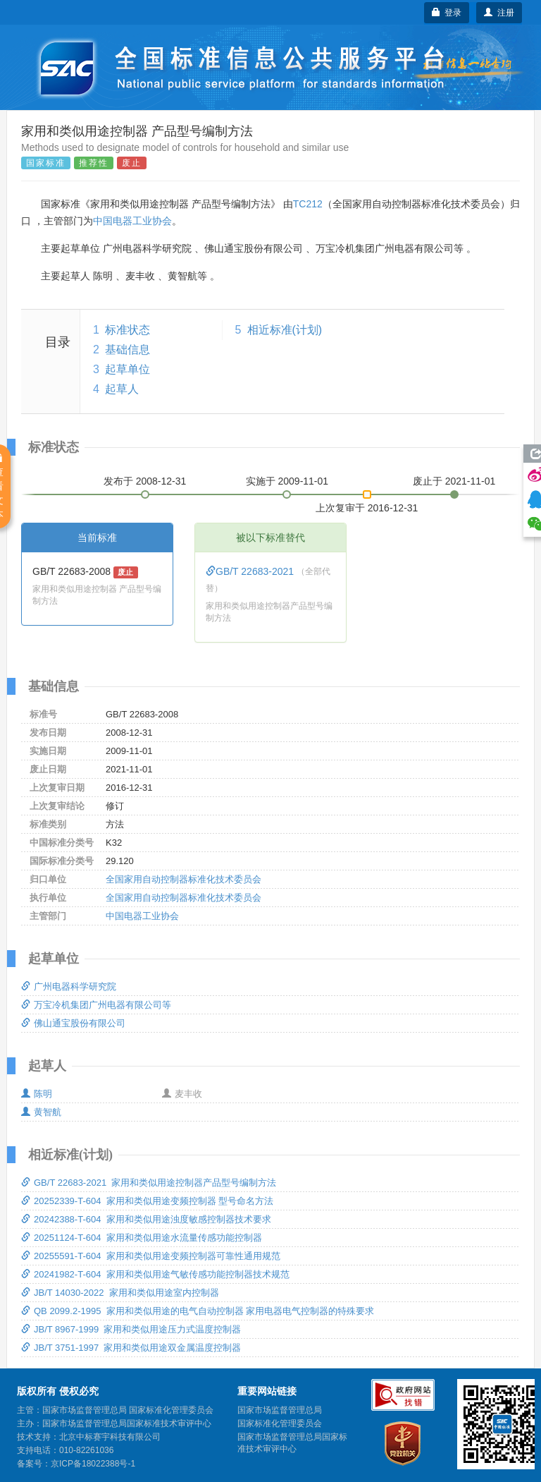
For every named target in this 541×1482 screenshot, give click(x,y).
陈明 (36, 1093)
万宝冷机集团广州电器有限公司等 (96, 1005)
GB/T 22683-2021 (251, 571)
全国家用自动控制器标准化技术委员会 (183, 879)
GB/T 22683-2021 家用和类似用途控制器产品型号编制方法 (148, 1182)
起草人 (122, 389)
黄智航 (41, 1112)
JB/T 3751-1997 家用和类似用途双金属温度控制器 (131, 1347)
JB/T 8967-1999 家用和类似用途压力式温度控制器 (131, 1329)
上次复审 (367, 505)
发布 (145, 481)
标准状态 (127, 330)
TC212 (308, 203)
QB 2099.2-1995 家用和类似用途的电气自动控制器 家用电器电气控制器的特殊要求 (197, 1311)
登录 (447, 13)
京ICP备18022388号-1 (93, 1464)
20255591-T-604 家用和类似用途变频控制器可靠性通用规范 (150, 1256)
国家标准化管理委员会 (279, 1423)
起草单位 (127, 369)
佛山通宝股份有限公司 (73, 1023)
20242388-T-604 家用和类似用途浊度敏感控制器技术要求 (146, 1219)
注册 (499, 13)
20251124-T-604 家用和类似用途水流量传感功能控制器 (141, 1237)
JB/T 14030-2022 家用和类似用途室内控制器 (120, 1292)
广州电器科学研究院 (68, 986)
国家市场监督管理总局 (279, 1410)
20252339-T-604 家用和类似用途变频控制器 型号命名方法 (147, 1201)
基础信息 (127, 350)
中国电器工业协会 (132, 220)
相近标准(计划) (285, 330)
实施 (287, 481)
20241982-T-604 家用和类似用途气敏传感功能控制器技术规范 (155, 1274)
